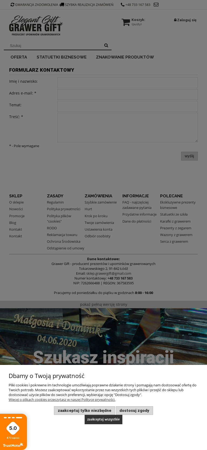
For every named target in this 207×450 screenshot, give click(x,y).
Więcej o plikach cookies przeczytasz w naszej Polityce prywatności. (62, 399)
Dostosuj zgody (134, 410)
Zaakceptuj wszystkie (103, 419)
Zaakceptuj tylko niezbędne (84, 410)
